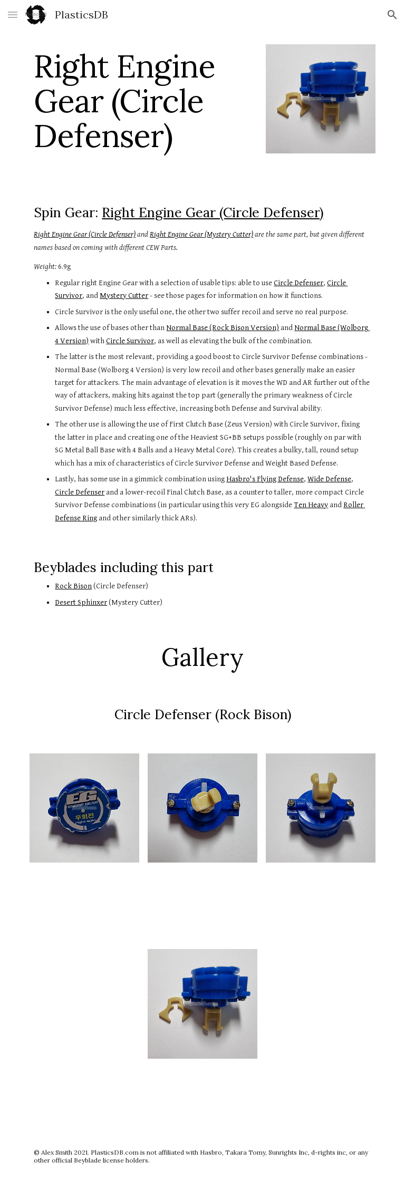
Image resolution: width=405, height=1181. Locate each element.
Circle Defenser (298, 282)
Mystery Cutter (124, 295)
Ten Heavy (311, 504)
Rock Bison (73, 586)
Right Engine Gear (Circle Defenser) (212, 212)
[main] (143, 100)
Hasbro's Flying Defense (265, 479)
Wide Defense (329, 479)
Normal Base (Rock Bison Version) (222, 327)
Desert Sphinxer (81, 602)
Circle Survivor (130, 340)
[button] (12, 14)
